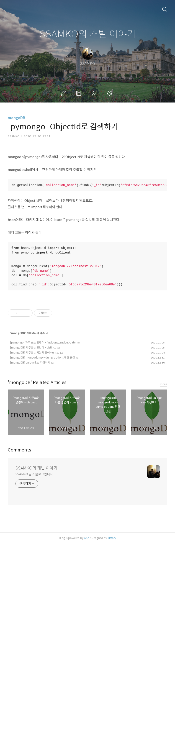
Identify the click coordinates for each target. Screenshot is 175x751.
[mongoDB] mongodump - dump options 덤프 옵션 (42, 564)
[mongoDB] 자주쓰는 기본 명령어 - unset (34, 559)
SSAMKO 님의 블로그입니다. (34, 681)
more (163, 591)
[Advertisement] (87, 186)
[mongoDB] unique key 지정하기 (30, 570)
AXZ (86, 745)
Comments (19, 657)
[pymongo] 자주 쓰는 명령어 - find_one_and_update (42, 549)
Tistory (112, 745)
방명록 (79, 93)
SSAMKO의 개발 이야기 (87, 34)
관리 (110, 93)
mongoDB (16, 117)
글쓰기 (64, 93)
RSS (95, 93)
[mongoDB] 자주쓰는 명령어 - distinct (33, 554)
